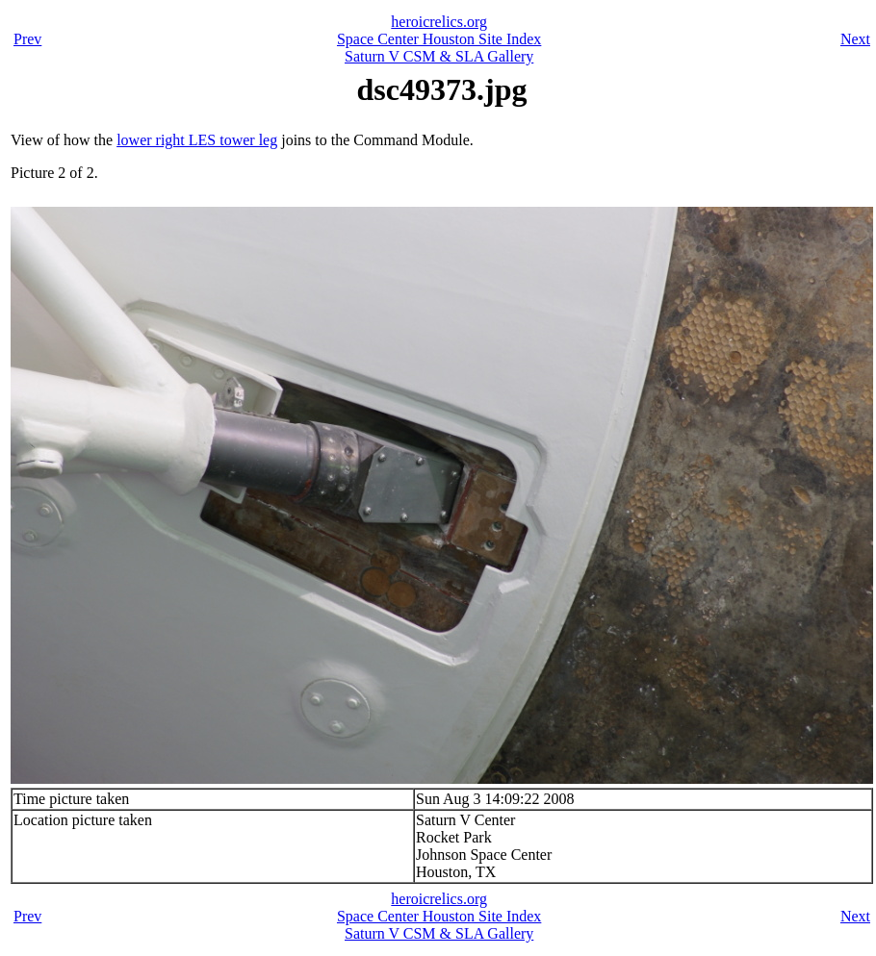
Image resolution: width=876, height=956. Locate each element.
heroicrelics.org (439, 21)
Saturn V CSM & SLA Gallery (439, 56)
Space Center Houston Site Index (439, 39)
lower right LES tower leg (196, 140)
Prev (27, 39)
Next (855, 39)
